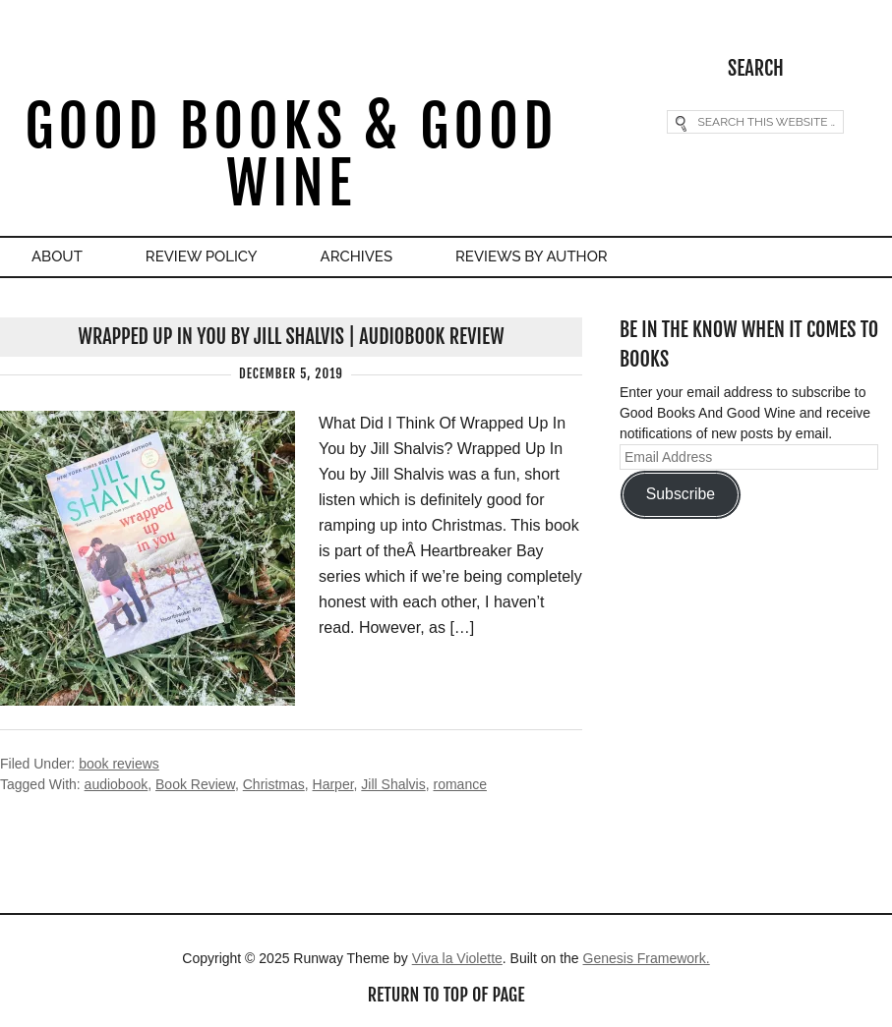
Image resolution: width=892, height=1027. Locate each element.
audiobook (117, 784)
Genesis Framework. (646, 958)
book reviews (119, 763)
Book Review (195, 784)
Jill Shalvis (393, 784)
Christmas (274, 784)
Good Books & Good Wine (291, 154)
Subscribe (680, 493)
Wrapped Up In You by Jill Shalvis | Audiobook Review (291, 336)
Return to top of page (446, 994)
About (57, 256)
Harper (333, 784)
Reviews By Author (531, 256)
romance (459, 784)
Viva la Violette (457, 958)
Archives (356, 256)
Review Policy (202, 256)
